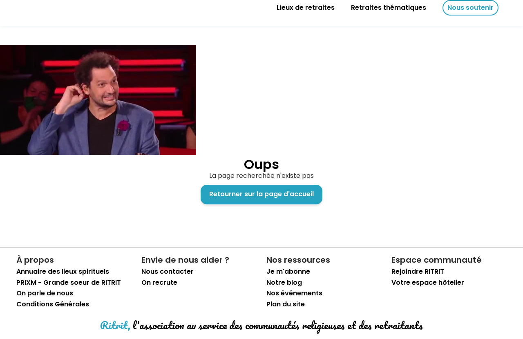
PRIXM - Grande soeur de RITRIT (68, 282)
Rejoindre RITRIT (417, 271)
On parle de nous (44, 293)
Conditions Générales (52, 304)
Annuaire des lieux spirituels (62, 271)
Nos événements (294, 293)
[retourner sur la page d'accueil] (32, 7)
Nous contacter (167, 271)
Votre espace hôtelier (427, 282)
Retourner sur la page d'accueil (261, 194)
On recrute (159, 282)
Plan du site (285, 304)
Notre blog (284, 282)
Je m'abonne (288, 271)
